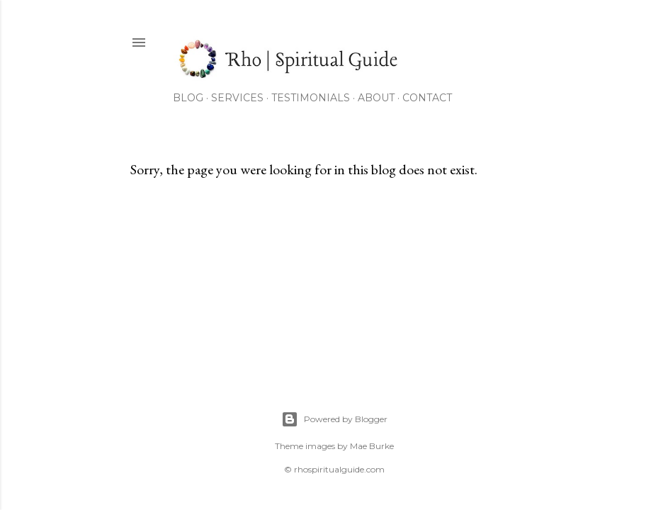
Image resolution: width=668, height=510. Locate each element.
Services (237, 97)
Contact (427, 97)
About (376, 97)
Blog (188, 97)
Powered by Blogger (334, 419)
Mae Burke (372, 446)
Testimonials (310, 97)
